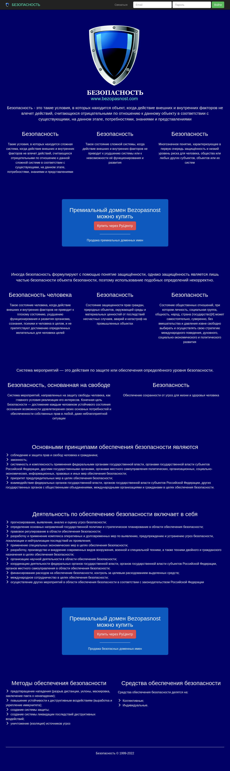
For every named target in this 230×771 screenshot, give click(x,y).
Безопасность (26, 5)
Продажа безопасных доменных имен (115, 648)
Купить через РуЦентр (115, 226)
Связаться (121, 4)
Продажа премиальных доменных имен (115, 240)
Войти (218, 4)
